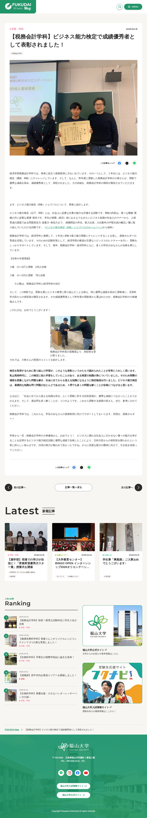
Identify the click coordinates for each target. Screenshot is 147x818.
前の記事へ (20, 487)
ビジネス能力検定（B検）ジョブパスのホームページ (74, 227)
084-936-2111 (73, 761)
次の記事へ (127, 487)
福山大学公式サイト (71, 795)
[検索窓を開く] (120, 7)
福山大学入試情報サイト (71, 786)
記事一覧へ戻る (73, 487)
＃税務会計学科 (16, 53)
